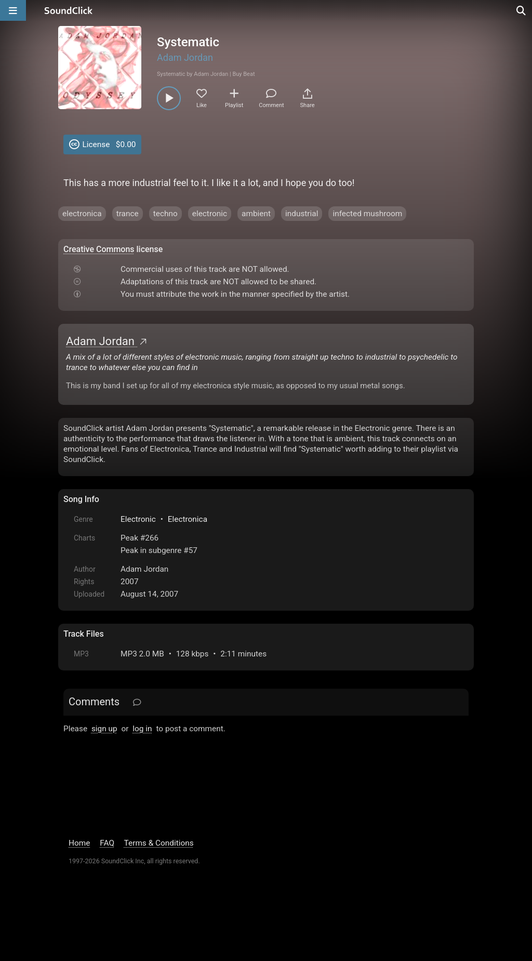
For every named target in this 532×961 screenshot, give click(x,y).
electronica (82, 213)
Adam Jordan (185, 57)
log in (142, 728)
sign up (104, 728)
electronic (209, 213)
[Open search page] (521, 10)
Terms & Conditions (159, 878)
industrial (301, 213)
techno (165, 213)
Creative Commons (99, 249)
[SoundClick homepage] (68, 10)
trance (127, 213)
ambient (256, 213)
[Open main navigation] (13, 10)
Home (79, 878)
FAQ (107, 878)
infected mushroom (367, 213)
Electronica (187, 519)
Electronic (138, 519)
